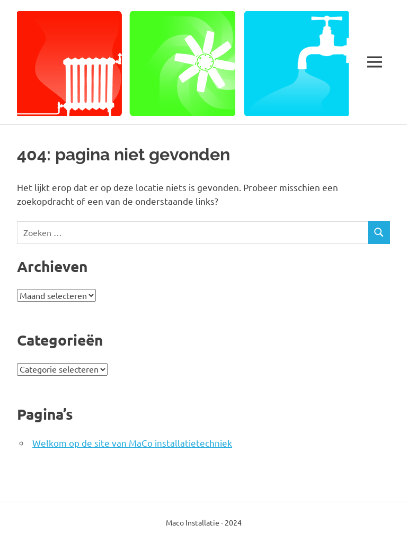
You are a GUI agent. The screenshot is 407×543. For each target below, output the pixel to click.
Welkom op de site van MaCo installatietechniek (132, 442)
